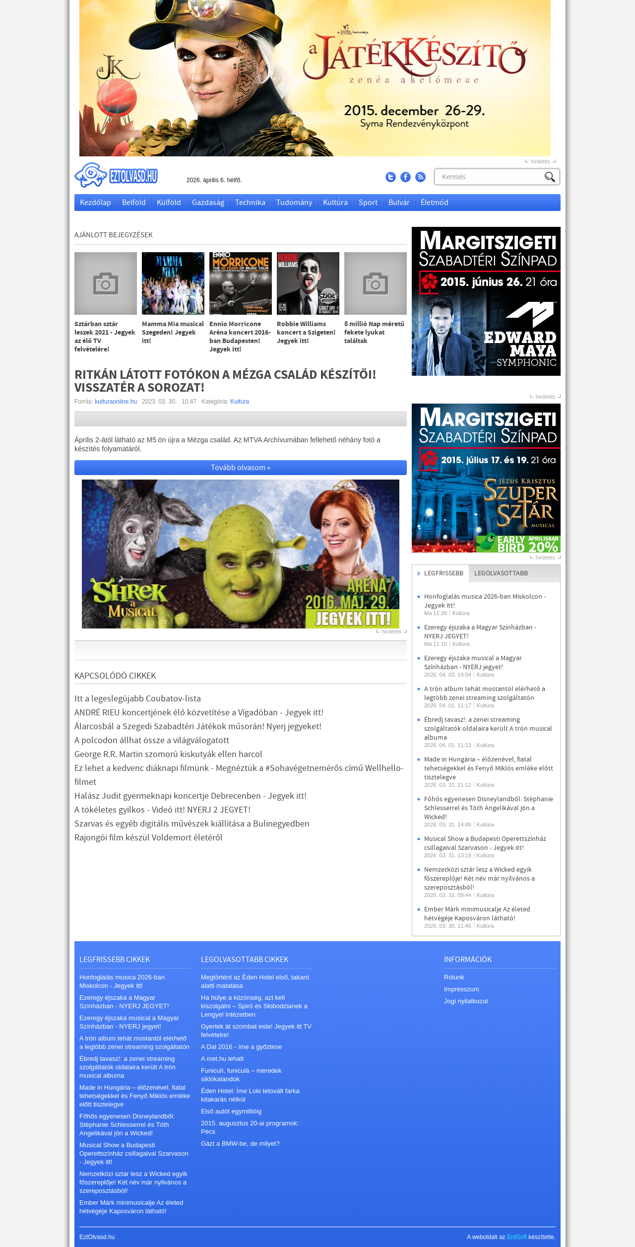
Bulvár (399, 203)
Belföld (134, 203)
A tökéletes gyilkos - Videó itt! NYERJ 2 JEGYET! (162, 810)
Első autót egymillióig (231, 1111)
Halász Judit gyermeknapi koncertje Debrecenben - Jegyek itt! (190, 796)
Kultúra (335, 203)
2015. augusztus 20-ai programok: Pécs (250, 1127)
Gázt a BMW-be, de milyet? (240, 1143)
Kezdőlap (95, 203)
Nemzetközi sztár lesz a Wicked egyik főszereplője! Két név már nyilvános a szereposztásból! (479, 878)
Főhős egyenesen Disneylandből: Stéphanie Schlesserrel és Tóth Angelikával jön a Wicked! (488, 808)
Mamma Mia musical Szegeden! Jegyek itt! (173, 333)
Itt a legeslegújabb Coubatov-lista (137, 698)
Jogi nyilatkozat (466, 1001)
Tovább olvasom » (240, 468)
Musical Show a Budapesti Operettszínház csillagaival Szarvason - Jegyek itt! (485, 843)
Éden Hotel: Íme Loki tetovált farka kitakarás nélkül (250, 1095)
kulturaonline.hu (116, 401)
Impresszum (461, 989)
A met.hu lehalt (222, 1058)
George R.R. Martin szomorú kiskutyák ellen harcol (168, 754)
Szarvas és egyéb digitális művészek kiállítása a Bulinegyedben (192, 824)
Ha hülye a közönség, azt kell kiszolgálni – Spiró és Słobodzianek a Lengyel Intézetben (254, 1006)
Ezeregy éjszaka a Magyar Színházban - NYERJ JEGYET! (124, 1002)
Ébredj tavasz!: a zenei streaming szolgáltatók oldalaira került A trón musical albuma (488, 728)
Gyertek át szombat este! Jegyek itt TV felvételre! (256, 1031)
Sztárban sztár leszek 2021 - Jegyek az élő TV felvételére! (104, 337)
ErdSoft (517, 1237)
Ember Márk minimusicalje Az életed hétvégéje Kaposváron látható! (477, 914)
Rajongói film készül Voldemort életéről (148, 837)
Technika (250, 203)
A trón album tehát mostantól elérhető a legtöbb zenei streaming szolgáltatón (484, 693)
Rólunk (454, 977)
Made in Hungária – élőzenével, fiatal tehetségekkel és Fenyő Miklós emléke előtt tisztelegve (488, 768)
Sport (368, 203)
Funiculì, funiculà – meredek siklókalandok (241, 1075)
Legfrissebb (443, 573)
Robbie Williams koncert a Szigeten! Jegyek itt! (306, 333)
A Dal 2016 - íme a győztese (241, 1046)
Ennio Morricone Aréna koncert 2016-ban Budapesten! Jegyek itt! (240, 337)
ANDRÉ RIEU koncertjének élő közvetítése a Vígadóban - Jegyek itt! (198, 712)
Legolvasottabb (501, 573)
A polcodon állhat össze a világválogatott (151, 740)
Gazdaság (208, 203)
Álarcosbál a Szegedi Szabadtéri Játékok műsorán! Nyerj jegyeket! (197, 726)
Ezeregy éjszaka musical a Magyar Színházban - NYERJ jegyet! (473, 663)
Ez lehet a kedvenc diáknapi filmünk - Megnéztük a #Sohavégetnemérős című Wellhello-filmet (239, 775)
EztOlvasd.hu (125, 175)
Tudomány (294, 203)
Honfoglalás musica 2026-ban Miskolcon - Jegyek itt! (122, 981)
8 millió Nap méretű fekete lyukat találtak (374, 333)
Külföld (169, 203)
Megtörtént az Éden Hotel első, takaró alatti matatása (255, 981)
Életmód (434, 203)
